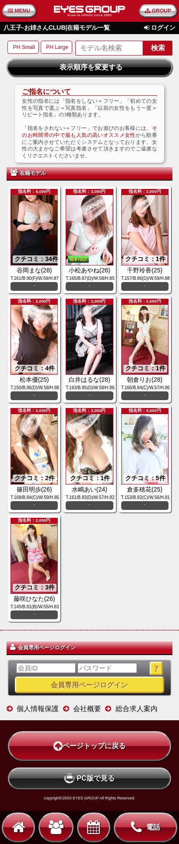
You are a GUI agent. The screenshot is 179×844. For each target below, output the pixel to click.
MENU (19, 11)
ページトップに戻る (89, 746)
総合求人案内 (137, 708)
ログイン (163, 27)
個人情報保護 (38, 708)
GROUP (158, 11)
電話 (145, 827)
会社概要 (87, 708)
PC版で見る (89, 778)
